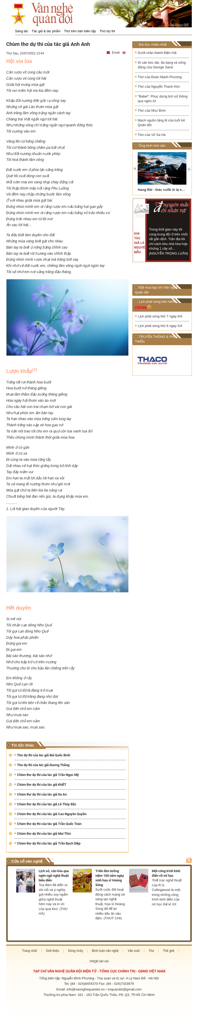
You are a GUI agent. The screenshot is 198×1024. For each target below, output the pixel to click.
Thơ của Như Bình (152, 111)
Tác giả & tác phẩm (46, 31)
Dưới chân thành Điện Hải (157, 53)
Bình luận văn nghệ (105, 951)
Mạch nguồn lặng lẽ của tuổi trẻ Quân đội (161, 123)
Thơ (151, 951)
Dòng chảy (75, 951)
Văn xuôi (134, 951)
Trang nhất (29, 951)
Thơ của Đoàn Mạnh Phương (160, 77)
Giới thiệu (52, 951)
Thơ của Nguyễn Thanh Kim (159, 87)
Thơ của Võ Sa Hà (152, 135)
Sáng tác (21, 31)
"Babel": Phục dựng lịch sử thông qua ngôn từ (162, 98)
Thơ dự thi (107, 31)
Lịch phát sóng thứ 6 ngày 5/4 (160, 326)
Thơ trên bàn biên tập (80, 31)
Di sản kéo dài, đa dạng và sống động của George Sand (162, 65)
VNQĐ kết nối (99, 961)
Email (114, 52)
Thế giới (168, 951)
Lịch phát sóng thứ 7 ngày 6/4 (160, 316)
